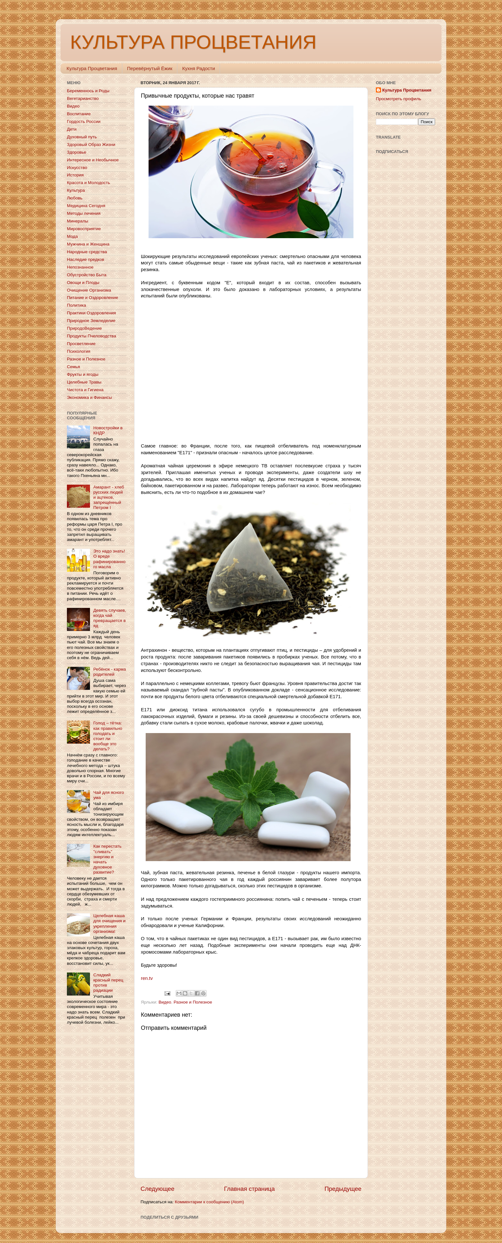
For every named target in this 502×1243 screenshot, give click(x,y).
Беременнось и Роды (88, 90)
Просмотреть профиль (398, 98)
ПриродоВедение (84, 328)
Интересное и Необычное (93, 159)
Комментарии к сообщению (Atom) (209, 1201)
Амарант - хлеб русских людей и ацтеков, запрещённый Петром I (108, 497)
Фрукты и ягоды (82, 374)
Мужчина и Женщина (88, 244)
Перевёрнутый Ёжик (149, 68)
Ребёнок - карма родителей (109, 672)
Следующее (157, 1188)
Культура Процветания (92, 68)
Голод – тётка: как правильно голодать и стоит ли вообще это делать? (107, 736)
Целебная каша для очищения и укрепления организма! (109, 923)
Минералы (77, 221)
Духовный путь (82, 136)
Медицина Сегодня (86, 205)
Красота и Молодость (88, 182)
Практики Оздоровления (91, 313)
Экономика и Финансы (89, 397)
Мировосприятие (84, 228)
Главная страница (249, 1188)
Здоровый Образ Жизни (91, 144)
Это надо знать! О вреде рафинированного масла (109, 559)
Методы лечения (84, 213)
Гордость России (84, 121)
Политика (76, 305)
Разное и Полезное (193, 1002)
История (75, 175)
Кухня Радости (198, 68)
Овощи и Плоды (83, 282)
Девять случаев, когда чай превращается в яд (109, 618)
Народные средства (87, 251)
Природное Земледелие (91, 320)
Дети (72, 129)
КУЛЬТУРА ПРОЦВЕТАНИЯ (193, 42)
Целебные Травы (84, 382)
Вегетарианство (83, 98)
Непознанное (80, 267)
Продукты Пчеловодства (91, 336)
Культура (76, 190)
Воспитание (79, 113)
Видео (164, 1002)
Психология (78, 351)
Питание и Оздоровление (92, 297)
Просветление (81, 343)
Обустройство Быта (86, 274)
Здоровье (76, 152)
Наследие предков (85, 259)
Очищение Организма (89, 290)
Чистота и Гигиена (85, 389)
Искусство (77, 167)
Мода (72, 236)
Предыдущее (342, 1188)
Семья (73, 366)
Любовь (74, 198)
